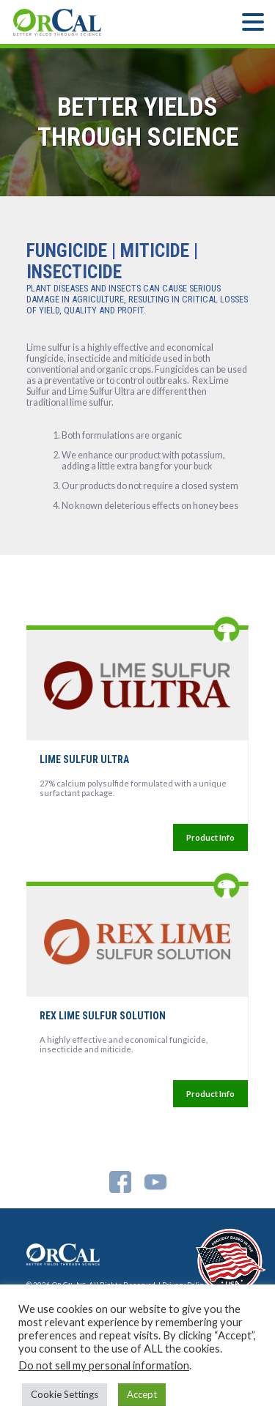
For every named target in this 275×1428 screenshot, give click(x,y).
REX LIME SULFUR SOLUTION (103, 1016)
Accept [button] (142, 1394)
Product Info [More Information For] (210, 837)
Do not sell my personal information (103, 1365)
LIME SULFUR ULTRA (84, 759)
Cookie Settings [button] (64, 1394)
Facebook (120, 1182)
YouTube (155, 1182)
